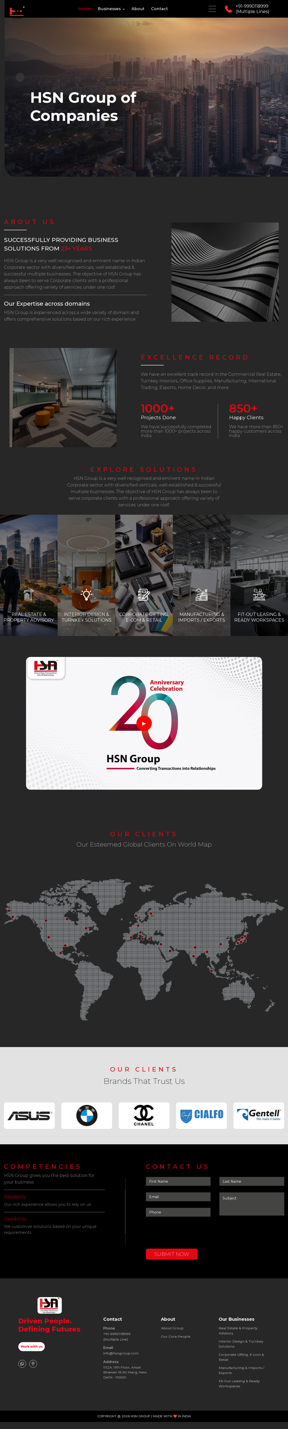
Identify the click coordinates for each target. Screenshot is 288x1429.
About (138, 8)
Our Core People (175, 1323)
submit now (171, 1267)
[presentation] (20, 77)
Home (84, 8)
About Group (172, 1341)
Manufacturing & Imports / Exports (241, 1357)
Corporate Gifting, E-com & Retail (241, 1344)
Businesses (111, 8)
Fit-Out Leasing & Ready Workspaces (239, 1370)
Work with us (32, 1347)
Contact (159, 8)
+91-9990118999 (116, 1347)
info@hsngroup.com (121, 1340)
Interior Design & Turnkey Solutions (241, 1330)
